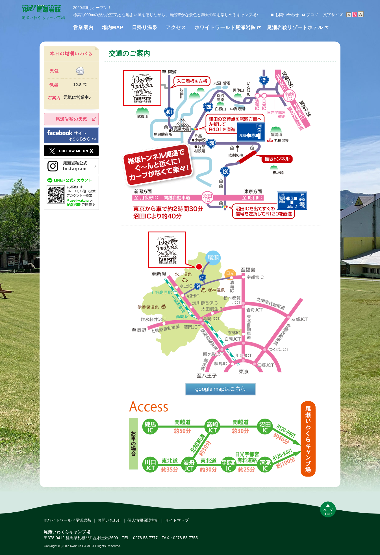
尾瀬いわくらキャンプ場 (43, 16)
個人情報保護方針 (143, 520)
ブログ (312, 14)
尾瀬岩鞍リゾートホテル (295, 27)
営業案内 (83, 27)
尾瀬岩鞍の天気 (71, 119)
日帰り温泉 (144, 27)
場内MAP (112, 27)
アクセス (176, 27)
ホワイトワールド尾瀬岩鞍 (225, 27)
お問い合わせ (287, 14)
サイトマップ (177, 520)
